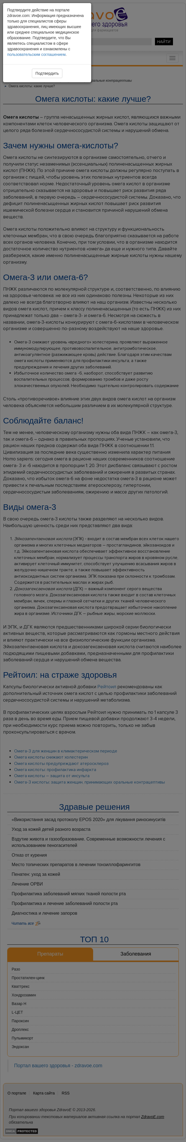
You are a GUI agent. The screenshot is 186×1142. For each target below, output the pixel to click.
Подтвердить (47, 73)
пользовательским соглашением (36, 54)
